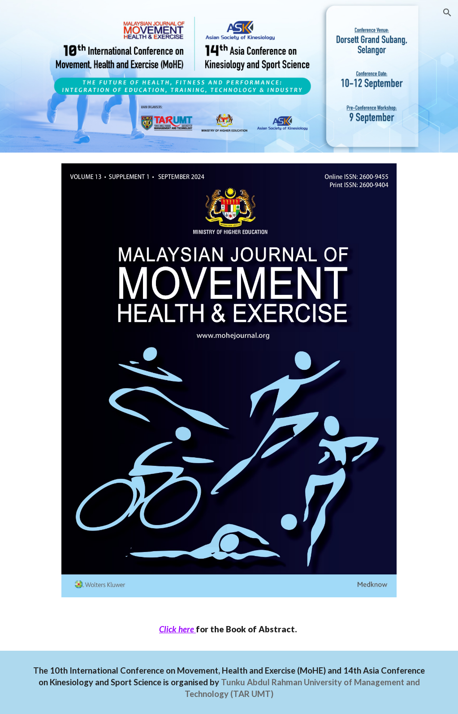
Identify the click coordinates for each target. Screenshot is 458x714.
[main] (229, 629)
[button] (447, 12)
